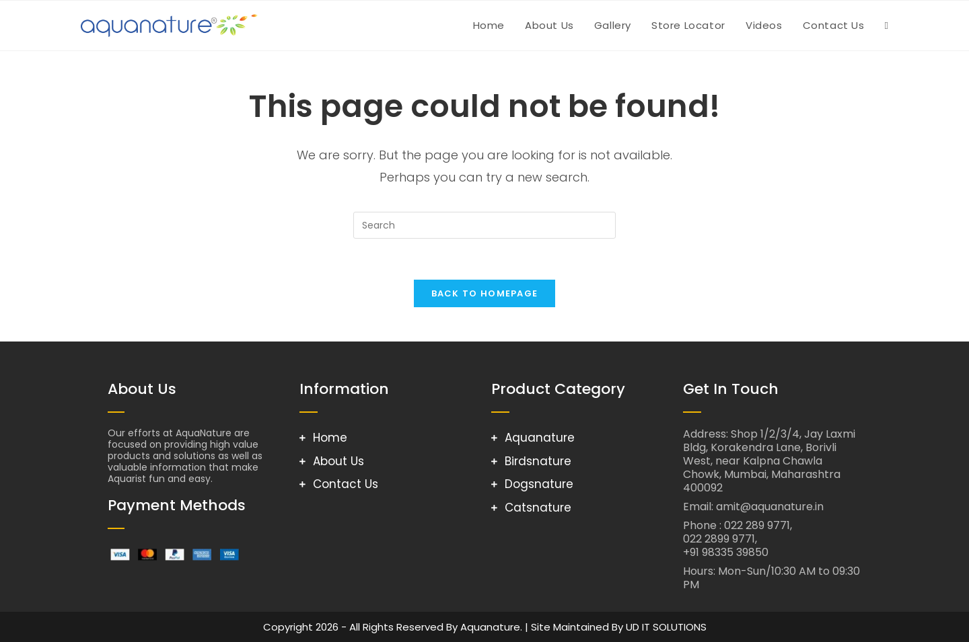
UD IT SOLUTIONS (666, 627)
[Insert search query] (484, 225)
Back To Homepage (484, 293)
